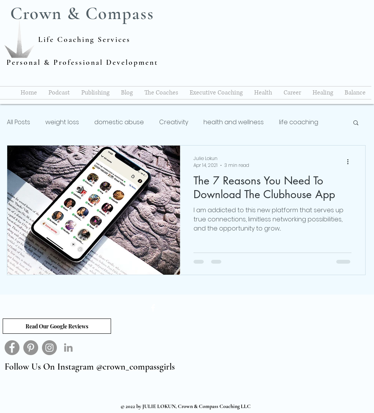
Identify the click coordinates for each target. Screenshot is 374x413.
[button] (355, 123)
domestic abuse (119, 122)
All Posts (18, 122)
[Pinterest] (30, 347)
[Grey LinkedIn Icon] (68, 347)
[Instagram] (49, 347)
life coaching (298, 122)
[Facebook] (12, 347)
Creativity (173, 122)
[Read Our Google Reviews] (57, 326)
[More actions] (350, 161)
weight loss (62, 122)
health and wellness (233, 122)
